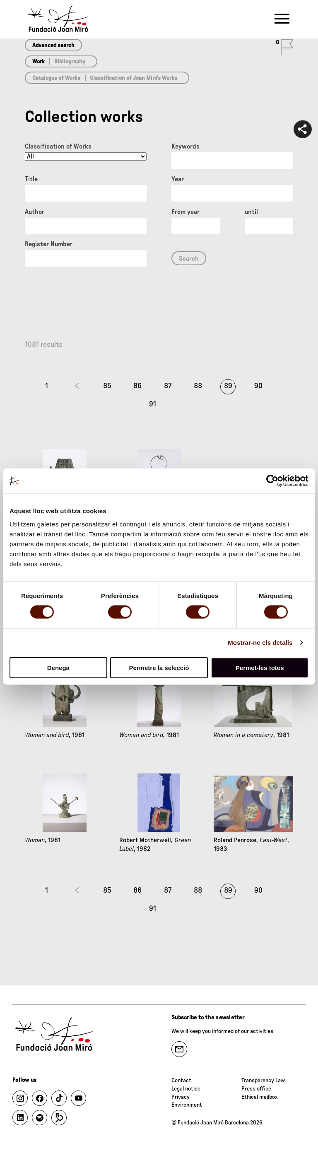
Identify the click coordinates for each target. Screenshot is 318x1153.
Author (34, 212)
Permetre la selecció (159, 667)
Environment (186, 1105)
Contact (181, 1080)
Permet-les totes (260, 667)
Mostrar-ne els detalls (260, 642)
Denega (58, 667)
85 (107, 386)
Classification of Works (58, 146)
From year (185, 212)
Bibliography (69, 62)
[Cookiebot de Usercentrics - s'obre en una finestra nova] (272, 481)
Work (38, 62)
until (251, 212)
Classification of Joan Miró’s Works (133, 78)
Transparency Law (263, 1080)
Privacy (180, 1097)
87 (167, 386)
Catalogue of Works (56, 78)
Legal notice (185, 1089)
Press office (256, 1089)
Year (177, 179)
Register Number (48, 244)
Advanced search (53, 45)
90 (258, 386)
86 (137, 386)
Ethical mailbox (259, 1097)
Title (31, 179)
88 (198, 386)
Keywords (185, 146)
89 (228, 386)
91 (152, 404)
